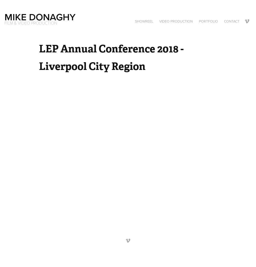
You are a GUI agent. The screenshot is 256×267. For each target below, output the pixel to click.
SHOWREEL (144, 21)
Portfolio (208, 21)
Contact (232, 21)
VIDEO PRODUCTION (176, 21)
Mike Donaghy (40, 17)
